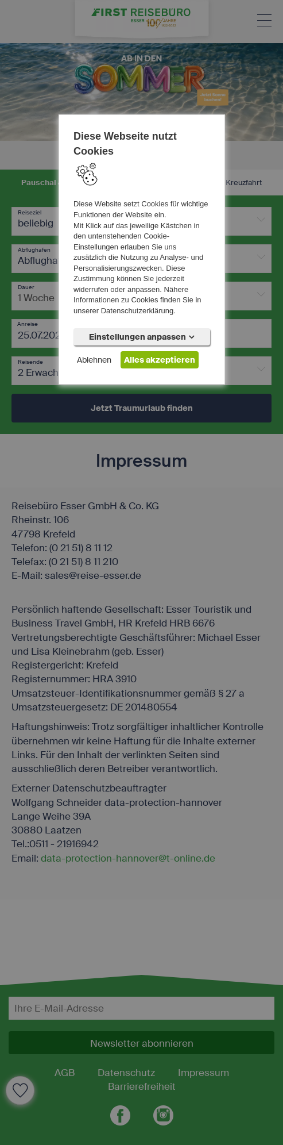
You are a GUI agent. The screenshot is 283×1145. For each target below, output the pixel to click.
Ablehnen (94, 360)
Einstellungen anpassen (142, 337)
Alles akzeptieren (159, 360)
